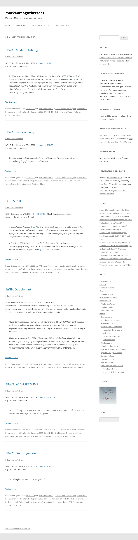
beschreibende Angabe (53, 269)
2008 (41, 112)
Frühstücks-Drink (26, 502)
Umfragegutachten (35, 436)
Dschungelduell (11, 502)
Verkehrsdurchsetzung (52, 436)
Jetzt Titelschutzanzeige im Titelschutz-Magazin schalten (113, 190)
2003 (41, 367)
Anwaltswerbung (109, 369)
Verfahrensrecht (108, 362)
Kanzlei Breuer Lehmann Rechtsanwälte (115, 57)
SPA (18, 115)
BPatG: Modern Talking (21, 50)
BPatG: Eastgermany (19, 132)
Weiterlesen (12, 102)
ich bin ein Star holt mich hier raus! (47, 502)
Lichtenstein (34, 272)
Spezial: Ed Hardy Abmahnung (113, 349)
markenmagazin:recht (24, 13)
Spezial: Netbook (108, 356)
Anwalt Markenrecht (40, 26)
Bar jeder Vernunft (51, 499)
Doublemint (62, 112)
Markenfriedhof (107, 307)
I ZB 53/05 (40, 214)
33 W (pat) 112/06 (45, 145)
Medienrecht (106, 343)
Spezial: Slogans (108, 359)
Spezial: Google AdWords (111, 352)
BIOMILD (47, 112)
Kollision (106, 333)
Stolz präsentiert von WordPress (17, 528)
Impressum (20, 26)
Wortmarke (78, 367)
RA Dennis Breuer (46, 108)
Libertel (65, 502)
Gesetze (102, 291)
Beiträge (102, 284)
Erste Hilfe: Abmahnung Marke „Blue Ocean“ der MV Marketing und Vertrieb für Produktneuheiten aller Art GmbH (115, 213)
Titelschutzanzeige (114, 177)
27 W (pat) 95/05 (44, 466)
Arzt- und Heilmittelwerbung (114, 372)
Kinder (79, 433)
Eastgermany (74, 181)
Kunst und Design (108, 323)
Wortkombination (66, 367)
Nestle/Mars (10, 436)
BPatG (53, 112)
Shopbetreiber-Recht (109, 346)
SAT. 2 (71, 502)
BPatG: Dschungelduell (21, 453)
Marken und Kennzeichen (111, 326)
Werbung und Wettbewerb (112, 365)
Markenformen (109, 339)
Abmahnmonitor (106, 281)
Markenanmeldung (107, 135)
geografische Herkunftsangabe (18, 184)
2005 (41, 433)
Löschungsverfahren (111, 336)
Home (7, 26)
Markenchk (104, 161)
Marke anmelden (62, 26)
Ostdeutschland (38, 184)
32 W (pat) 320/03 (45, 397)
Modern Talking (73, 112)
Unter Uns (17, 505)
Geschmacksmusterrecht (111, 320)
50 (30, 217)
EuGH (56, 367)
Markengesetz (107, 294)
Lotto (42, 272)
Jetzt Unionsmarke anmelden (111, 119)
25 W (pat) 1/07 (44, 63)
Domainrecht (106, 317)
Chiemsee (54, 181)
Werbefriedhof (107, 310)
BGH (65, 269)
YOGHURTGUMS (69, 436)
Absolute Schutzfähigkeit (65, 108)
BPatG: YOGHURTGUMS (21, 384)
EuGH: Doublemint (18, 289)
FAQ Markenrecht (106, 288)
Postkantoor (10, 115)
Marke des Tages (108, 304)
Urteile (102, 313)
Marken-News (105, 301)
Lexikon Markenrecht (108, 297)
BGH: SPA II (13, 201)
